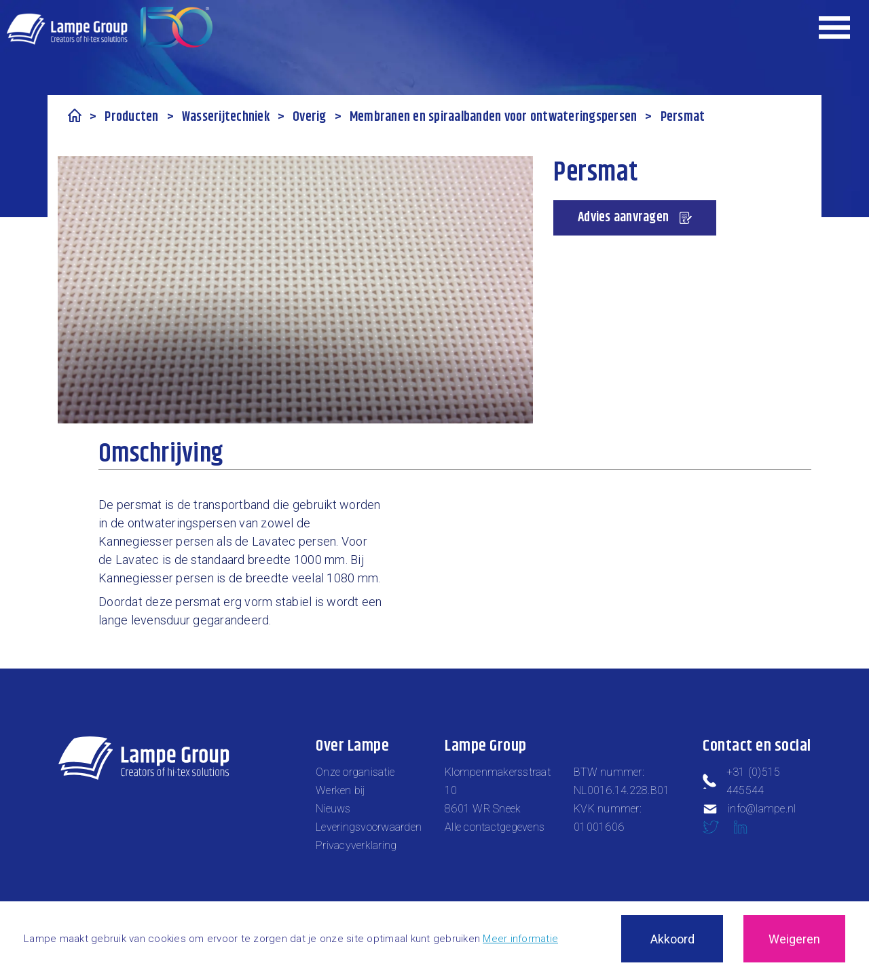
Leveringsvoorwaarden (369, 827)
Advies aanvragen (635, 217)
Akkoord (672, 939)
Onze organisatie (355, 772)
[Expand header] (835, 27)
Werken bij (340, 790)
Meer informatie (520, 939)
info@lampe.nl (749, 809)
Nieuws (333, 808)
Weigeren (794, 939)
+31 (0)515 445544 (741, 781)
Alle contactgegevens (494, 827)
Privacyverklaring (356, 845)
